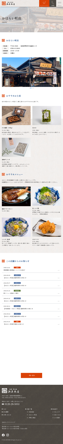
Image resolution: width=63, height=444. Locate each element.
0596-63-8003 (15, 48)
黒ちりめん (57, 415)
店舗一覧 (29, 409)
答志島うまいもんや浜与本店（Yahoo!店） (15, 428)
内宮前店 (31, 412)
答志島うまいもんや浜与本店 (10, 426)
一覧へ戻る (31, 375)
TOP (4, 409)
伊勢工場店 (32, 418)
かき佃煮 (57, 418)
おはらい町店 (33, 415)
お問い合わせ (7, 415)
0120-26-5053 (12, 404)
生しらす (57, 412)
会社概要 (6, 412)
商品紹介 (55, 409)
